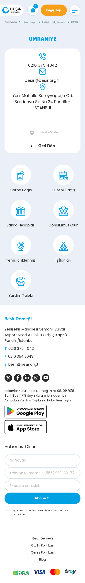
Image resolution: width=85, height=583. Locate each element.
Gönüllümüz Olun (63, 214)
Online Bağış (21, 179)
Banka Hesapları (20, 214)
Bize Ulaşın (29, 22)
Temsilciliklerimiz (21, 249)
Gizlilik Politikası (42, 545)
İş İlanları (63, 249)
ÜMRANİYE (77, 22)
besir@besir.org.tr (42, 80)
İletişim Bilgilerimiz (54, 22)
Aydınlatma (20, 510)
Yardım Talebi (21, 284)
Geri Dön (46, 146)
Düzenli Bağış (63, 179)
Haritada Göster (47, 132)
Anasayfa (11, 22)
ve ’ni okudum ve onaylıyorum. (40, 512)
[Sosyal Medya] (8, 378)
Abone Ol (43, 498)
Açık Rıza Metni (41, 510)
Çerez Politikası (42, 552)
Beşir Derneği (18, 319)
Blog (42, 559)
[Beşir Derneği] (12, 10)
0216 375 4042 (42, 65)
